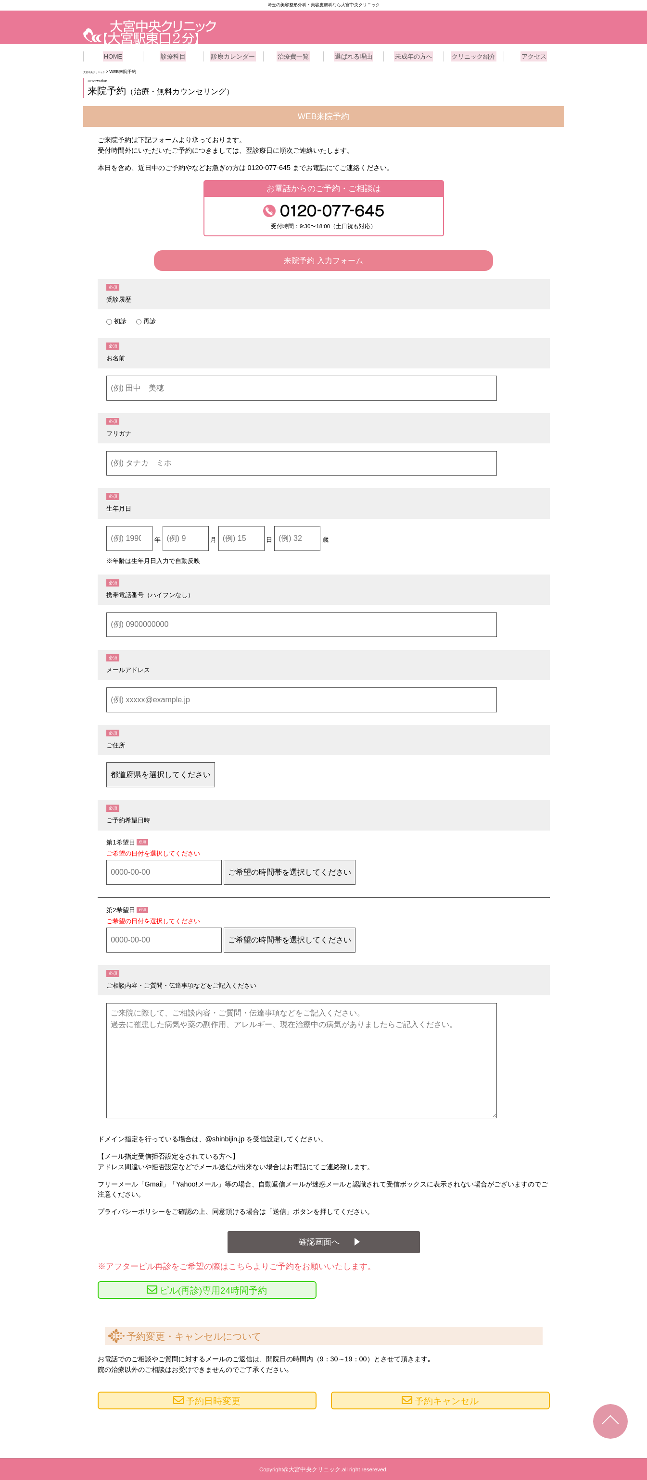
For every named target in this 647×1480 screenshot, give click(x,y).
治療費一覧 (293, 55)
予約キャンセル (447, 1400)
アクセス (534, 55)
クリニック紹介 (474, 55)
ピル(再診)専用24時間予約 (213, 1290)
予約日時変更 (213, 1400)
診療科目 (173, 55)
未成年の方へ (413, 55)
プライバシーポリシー (131, 1210)
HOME (113, 55)
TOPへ (610, 1421)
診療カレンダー (233, 55)
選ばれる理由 (353, 55)
